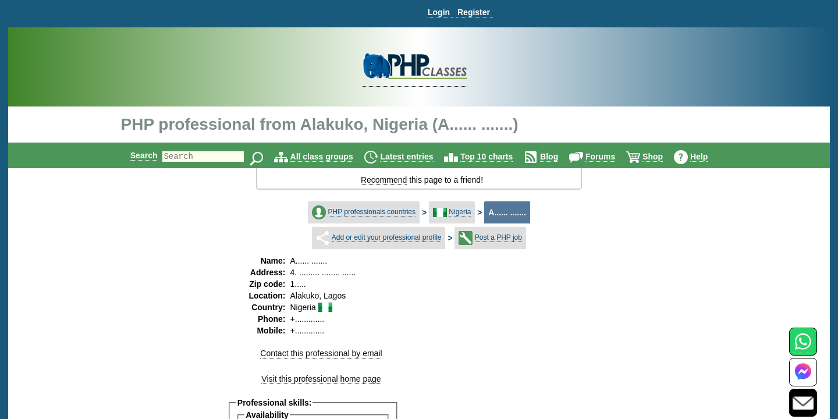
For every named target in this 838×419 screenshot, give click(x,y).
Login (439, 12)
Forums (610, 156)
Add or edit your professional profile (387, 237)
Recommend (384, 179)
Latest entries (416, 156)
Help (709, 156)
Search (134, 155)
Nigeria (460, 212)
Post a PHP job (498, 237)
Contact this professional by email (321, 353)
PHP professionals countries (372, 212)
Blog (559, 156)
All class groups (331, 156)
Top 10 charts (496, 156)
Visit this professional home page (321, 379)
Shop (662, 156)
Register (473, 12)
